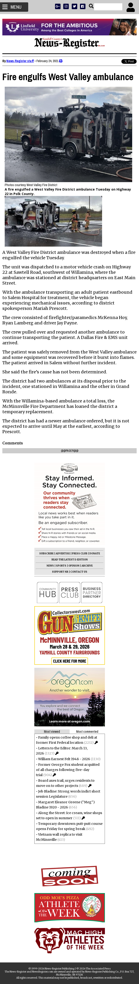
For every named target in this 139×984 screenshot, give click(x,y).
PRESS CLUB (79, 553)
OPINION (73, 565)
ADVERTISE (63, 553)
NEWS (50, 565)
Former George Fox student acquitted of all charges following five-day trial (67, 769)
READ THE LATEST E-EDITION (70, 559)
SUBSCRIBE (46, 553)
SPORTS (61, 565)
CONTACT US (78, 571)
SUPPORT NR (60, 571)
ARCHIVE (87, 565)
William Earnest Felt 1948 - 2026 (64, 759)
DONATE (94, 553)
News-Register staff (20, 61)
